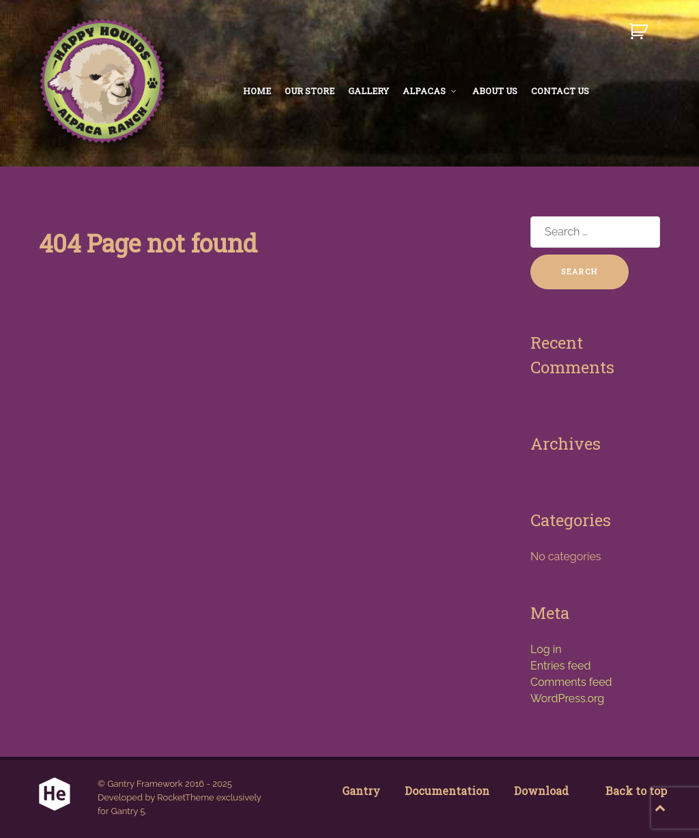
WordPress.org (567, 698)
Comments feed (571, 682)
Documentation (447, 790)
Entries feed (560, 665)
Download (541, 790)
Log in (545, 649)
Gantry (361, 790)
